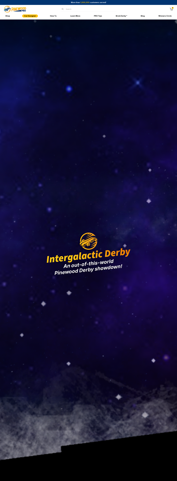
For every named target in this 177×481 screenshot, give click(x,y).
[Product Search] (90, 9)
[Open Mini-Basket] (171, 9)
